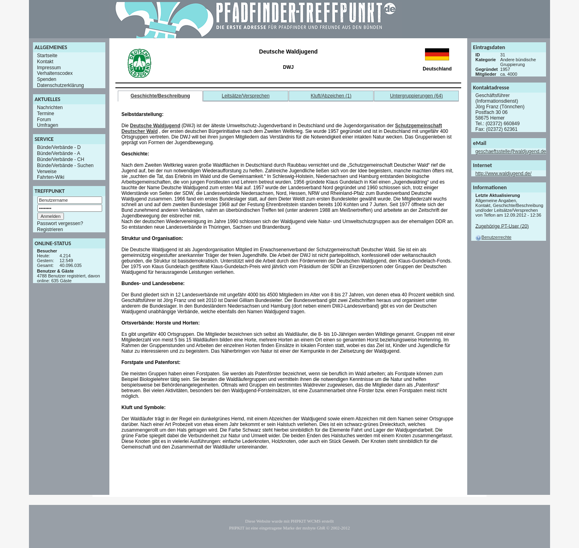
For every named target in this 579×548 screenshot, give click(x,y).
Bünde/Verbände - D (59, 147)
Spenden (46, 79)
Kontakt (45, 61)
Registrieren (50, 229)
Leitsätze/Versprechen (246, 96)
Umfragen (47, 125)
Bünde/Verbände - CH (60, 159)
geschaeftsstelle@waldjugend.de (510, 151)
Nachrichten (50, 107)
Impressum (49, 67)
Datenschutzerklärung (60, 85)
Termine (45, 113)
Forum (44, 119)
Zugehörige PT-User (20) (502, 226)
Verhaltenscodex (55, 73)
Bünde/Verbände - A (58, 153)
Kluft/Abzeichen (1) (331, 96)
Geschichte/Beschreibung (160, 96)
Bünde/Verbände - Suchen (65, 165)
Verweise (47, 171)
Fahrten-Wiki (50, 177)
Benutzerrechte (493, 237)
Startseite (47, 55)
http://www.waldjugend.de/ (503, 173)
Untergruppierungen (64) (416, 96)
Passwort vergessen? (60, 223)
